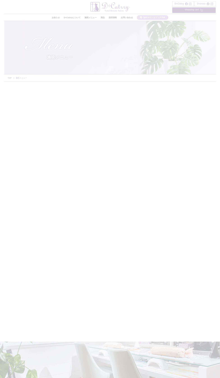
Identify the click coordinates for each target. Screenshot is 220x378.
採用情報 (113, 17)
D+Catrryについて (72, 17)
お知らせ (56, 17)
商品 (103, 17)
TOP (10, 78)
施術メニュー (91, 17)
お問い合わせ (127, 17)
